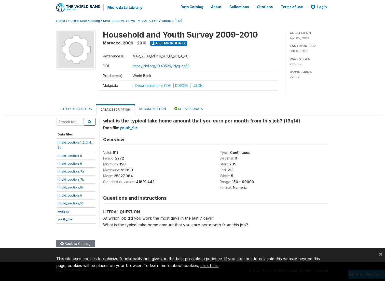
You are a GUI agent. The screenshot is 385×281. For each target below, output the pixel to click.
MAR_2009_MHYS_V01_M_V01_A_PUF (130, 21)
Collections (239, 7)
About (216, 7)
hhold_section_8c (70, 187)
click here (209, 265)
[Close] (381, 254)
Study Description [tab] (76, 109)
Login (319, 7)
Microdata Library (125, 7)
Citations (265, 7)
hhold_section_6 (69, 163)
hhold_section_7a (70, 171)
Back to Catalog (75, 243)
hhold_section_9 (69, 195)
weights (63, 211)
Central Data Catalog (84, 21)
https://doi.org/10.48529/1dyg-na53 (161, 66)
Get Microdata (169, 43)
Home (60, 21)
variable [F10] (171, 21)
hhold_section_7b (70, 179)
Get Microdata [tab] (188, 109)
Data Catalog (191, 7)
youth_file (64, 219)
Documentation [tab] (152, 109)
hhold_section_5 (69, 156)
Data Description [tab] (115, 109)
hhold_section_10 (70, 203)
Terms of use (292, 7)
